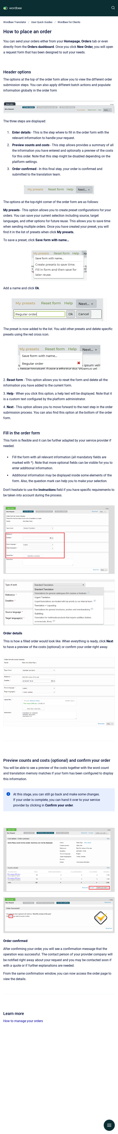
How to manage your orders (23, 1021)
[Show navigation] (109, 1125)
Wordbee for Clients (69, 22)
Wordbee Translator (14, 22)
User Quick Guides (41, 22)
